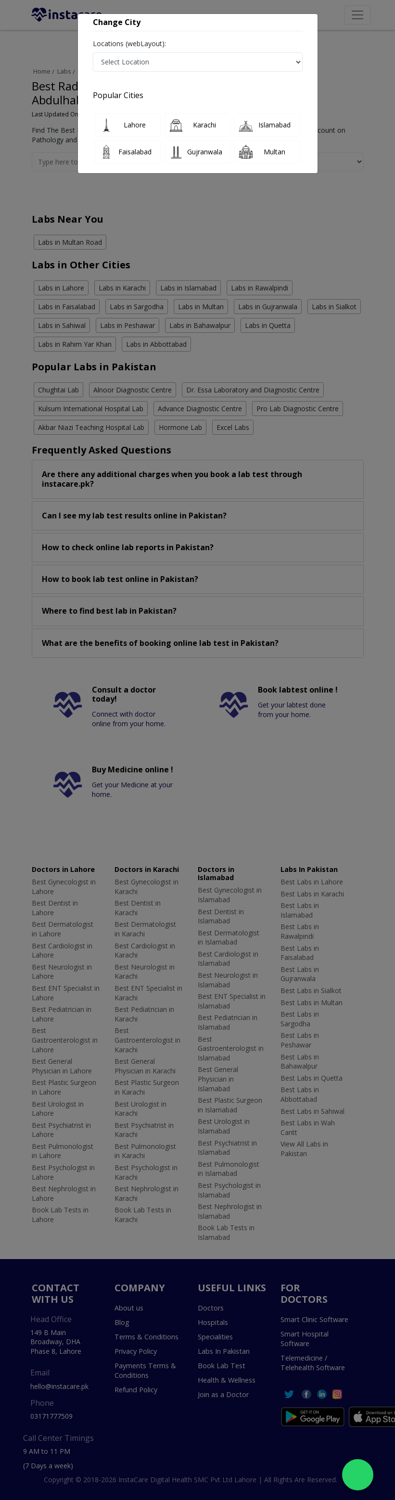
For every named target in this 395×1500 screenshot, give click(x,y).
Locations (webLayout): (129, 43)
